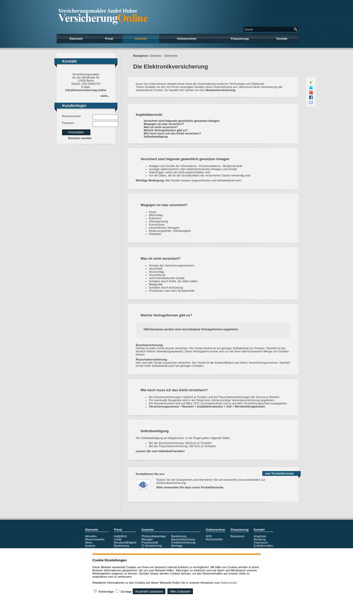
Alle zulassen (180, 591)
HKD (209, 536)
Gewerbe (141, 38)
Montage (176, 545)
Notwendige (106, 591)
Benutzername (71, 116)
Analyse (90, 545)
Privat (109, 38)
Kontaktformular (212, 487)
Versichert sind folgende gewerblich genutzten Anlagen (182, 120)
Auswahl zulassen (149, 591)
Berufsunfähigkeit (125, 542)
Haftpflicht (120, 536)
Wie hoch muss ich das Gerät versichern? (172, 133)
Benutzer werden (80, 138)
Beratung (260, 539)
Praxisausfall (149, 542)
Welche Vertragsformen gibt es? (166, 130)
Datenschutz (229, 582)
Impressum (261, 542)
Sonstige (126, 591)
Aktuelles (91, 536)
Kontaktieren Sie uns (150, 474)
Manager (147, 539)
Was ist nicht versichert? (161, 127)
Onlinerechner (187, 38)
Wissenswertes (94, 539)
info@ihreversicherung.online (85, 90)
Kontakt (282, 38)
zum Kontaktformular (279, 473)
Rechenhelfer (214, 539)
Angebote (260, 536)
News (88, 542)
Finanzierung (240, 38)
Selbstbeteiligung (156, 136)
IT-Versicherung (151, 545)
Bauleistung (121, 545)
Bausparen (237, 536)
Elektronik (171, 55)
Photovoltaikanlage (153, 536)
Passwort (68, 122)
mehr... (105, 95)
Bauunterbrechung (183, 539)
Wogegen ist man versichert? (164, 124)
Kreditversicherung (183, 542)
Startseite (76, 38)
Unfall (117, 539)
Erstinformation (263, 545)
